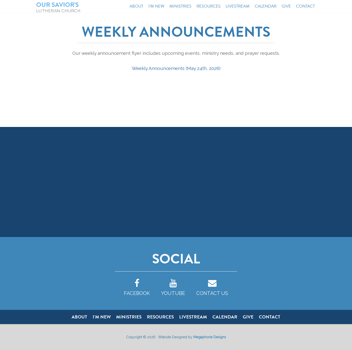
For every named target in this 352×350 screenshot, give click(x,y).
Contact (269, 316)
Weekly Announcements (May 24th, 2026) (176, 68)
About (79, 316)
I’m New (102, 316)
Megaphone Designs (209, 337)
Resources (160, 316)
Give (248, 316)
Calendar (224, 316)
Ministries (129, 316)
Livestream (193, 316)
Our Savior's (57, 5)
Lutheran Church (58, 10)
